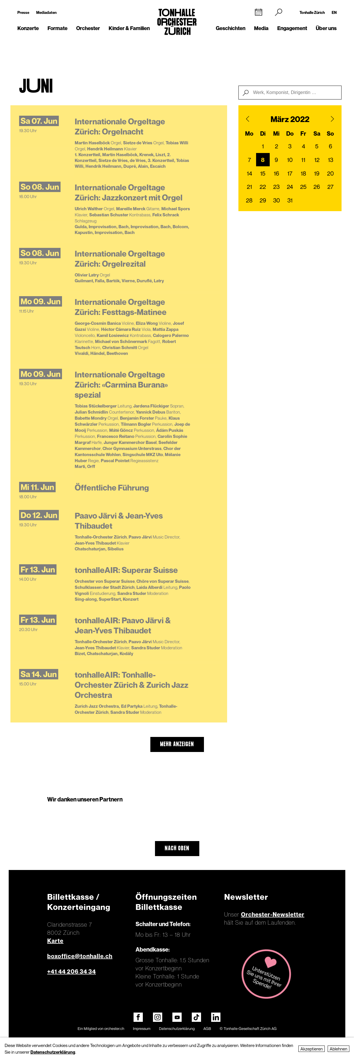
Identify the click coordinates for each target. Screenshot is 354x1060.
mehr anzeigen (177, 744)
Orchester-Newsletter (272, 914)
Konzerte (28, 28)
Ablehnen (338, 1048)
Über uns (326, 28)
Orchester (88, 28)
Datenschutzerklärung (177, 1028)
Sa (316, 133)
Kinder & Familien (129, 28)
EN (334, 12)
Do (290, 133)
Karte (55, 940)
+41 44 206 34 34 (71, 971)
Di (263, 133)
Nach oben (177, 848)
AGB (207, 1028)
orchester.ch (114, 1028)
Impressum (141, 1028)
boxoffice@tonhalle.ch (79, 956)
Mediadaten (46, 12)
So (330, 133)
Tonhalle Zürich (312, 12)
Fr (303, 133)
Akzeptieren (311, 1048)
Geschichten (230, 28)
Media (261, 28)
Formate (57, 28)
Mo (249, 133)
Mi (276, 133)
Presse (23, 12)
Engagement (292, 28)
